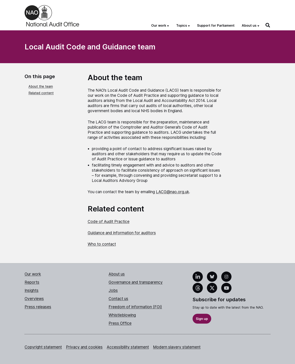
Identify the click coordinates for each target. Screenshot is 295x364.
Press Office (120, 323)
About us (117, 274)
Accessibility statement (128, 347)
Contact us (118, 298)
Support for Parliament (216, 25)
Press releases (38, 307)
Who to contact (102, 244)
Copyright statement (43, 347)
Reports (32, 282)
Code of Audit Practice (108, 221)
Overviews (34, 298)
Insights (32, 290)
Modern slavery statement (177, 347)
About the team (40, 86)
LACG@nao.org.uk (172, 191)
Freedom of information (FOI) (135, 307)
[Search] (268, 25)
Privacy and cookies (84, 347)
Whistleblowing (122, 315)
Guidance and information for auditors (122, 232)
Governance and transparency (136, 282)
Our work (33, 274)
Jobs (113, 290)
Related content (41, 93)
